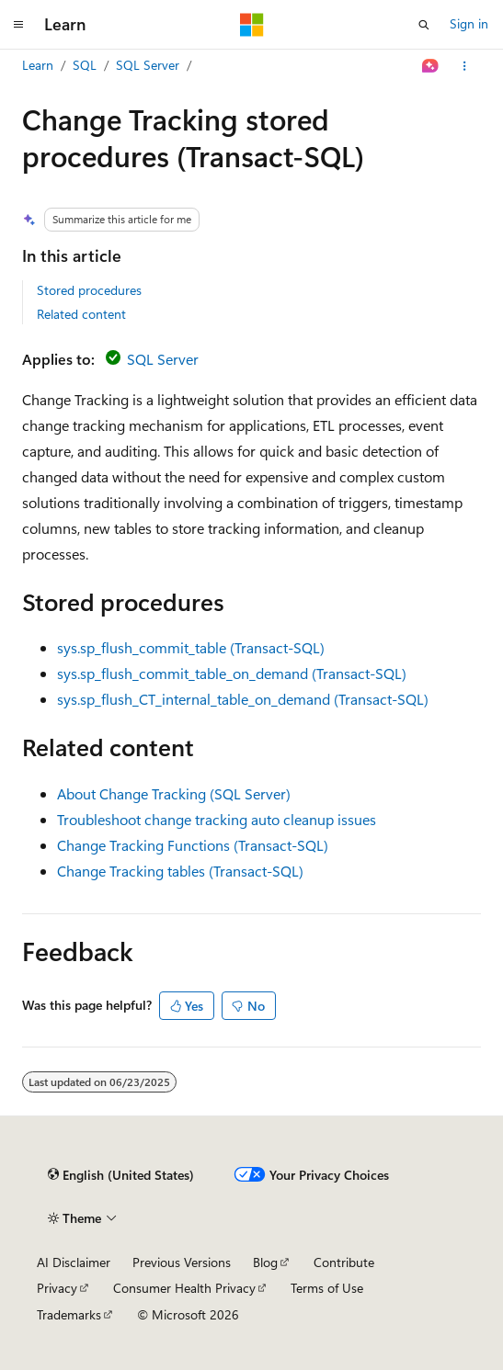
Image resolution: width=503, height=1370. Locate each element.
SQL (85, 65)
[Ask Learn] (431, 66)
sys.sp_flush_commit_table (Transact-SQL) (191, 647)
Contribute (344, 1262)
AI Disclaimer (73, 1262)
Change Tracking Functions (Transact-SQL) (192, 845)
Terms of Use (327, 1287)
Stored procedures (89, 290)
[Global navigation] (18, 24)
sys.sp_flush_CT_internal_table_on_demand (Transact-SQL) (243, 698)
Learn (37, 65)
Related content (81, 314)
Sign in (469, 23)
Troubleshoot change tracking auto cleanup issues (216, 819)
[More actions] (465, 66)
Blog (265, 1262)
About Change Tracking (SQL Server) (174, 793)
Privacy (57, 1287)
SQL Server (147, 65)
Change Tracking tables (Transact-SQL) (180, 870)
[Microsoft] (252, 25)
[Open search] (424, 24)
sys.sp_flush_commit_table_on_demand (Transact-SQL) (231, 673)
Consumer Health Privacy (184, 1287)
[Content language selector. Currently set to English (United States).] (121, 1175)
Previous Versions (181, 1262)
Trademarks (69, 1314)
